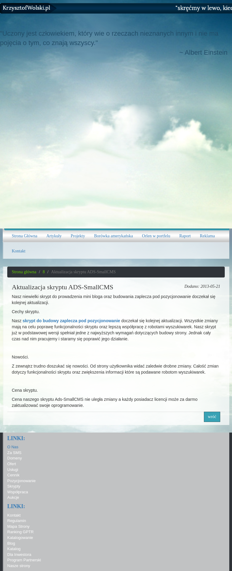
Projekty (78, 236)
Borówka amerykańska (113, 236)
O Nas (12, 447)
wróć (212, 416)
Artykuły (54, 236)
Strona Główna (24, 236)
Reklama (207, 236)
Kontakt (18, 251)
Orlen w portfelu (156, 236)
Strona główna (24, 272)
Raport (185, 236)
